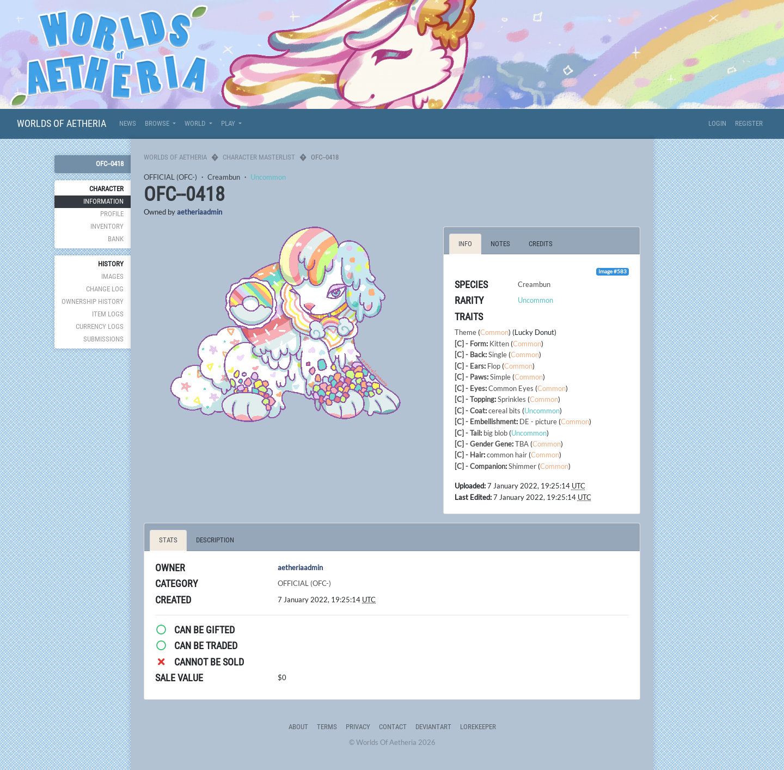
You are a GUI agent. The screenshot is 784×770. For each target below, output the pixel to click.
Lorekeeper (478, 727)
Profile (112, 214)
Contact (393, 727)
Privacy (358, 727)
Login (717, 123)
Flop (493, 366)
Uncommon (268, 177)
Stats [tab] (168, 540)
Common (494, 332)
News (127, 123)
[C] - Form (470, 343)
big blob (495, 433)
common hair (507, 454)
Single (497, 354)
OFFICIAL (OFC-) (170, 177)
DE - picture (538, 421)
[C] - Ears (469, 366)
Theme (465, 332)
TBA (522, 443)
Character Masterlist (259, 157)
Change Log (105, 289)
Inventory (107, 226)
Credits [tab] (541, 244)
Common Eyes (511, 388)
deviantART (433, 727)
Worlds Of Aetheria (61, 123)
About (298, 727)
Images (112, 276)
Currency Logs (100, 326)
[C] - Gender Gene (483, 443)
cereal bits (504, 410)
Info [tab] (465, 244)
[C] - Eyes (470, 388)
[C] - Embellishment (485, 421)
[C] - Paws (471, 376)
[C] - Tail (467, 433)
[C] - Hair (469, 454)
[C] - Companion (480, 466)
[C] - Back (470, 354)
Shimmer (522, 466)
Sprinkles (512, 399)
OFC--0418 (110, 164)
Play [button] (229, 123)
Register (749, 123)
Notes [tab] (500, 244)
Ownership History (93, 301)
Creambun (223, 177)
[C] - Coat (470, 410)
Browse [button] (158, 123)
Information (103, 201)
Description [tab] (215, 540)
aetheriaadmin (199, 211)
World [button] (196, 123)
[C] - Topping (474, 399)
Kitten (499, 343)
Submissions (103, 339)
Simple (500, 376)
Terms (327, 727)
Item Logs (108, 314)
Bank (116, 239)
